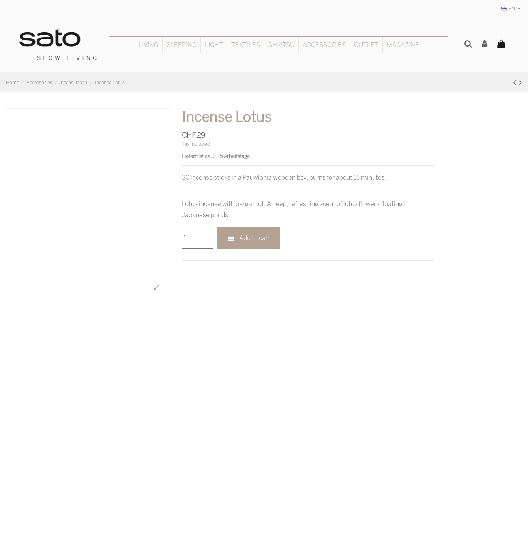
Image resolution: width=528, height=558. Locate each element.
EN (511, 8)
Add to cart (249, 237)
